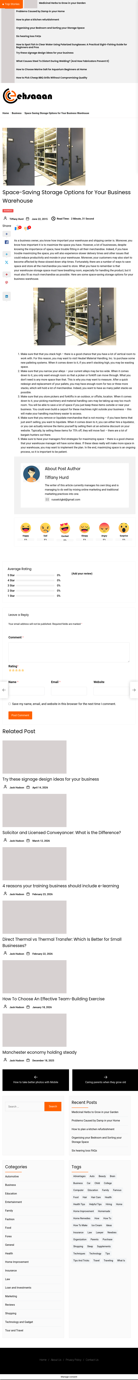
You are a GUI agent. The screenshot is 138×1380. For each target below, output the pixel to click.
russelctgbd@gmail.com (62, 499)
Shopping (10, 1313)
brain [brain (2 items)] (112, 1176)
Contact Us (92, 1359)
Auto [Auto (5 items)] (92, 1176)
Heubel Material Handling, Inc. (95, 358)
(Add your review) (81, 573)
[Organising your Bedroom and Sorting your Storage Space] (8, 29)
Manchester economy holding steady (39, 1052)
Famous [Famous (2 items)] (117, 1190)
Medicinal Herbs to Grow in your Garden (62, 3)
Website (99, 682)
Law (7, 1279)
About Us (56, 1359)
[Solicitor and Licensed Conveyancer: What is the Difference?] (34, 810)
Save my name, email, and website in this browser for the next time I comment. (64, 704)
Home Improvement (17, 1262)
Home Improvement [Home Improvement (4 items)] (83, 1211)
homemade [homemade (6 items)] (104, 1211)
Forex (8, 1236)
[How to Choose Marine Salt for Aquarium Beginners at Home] (8, 70)
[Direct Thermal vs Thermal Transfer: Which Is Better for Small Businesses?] (34, 917)
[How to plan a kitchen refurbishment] (8, 21)
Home (42, 1359)
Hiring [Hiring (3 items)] (109, 1204)
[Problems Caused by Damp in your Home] (8, 12)
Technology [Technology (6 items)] (95, 1253)
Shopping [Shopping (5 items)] (78, 1246)
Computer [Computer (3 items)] (78, 1190)
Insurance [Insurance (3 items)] (78, 1232)
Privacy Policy (73, 1359)
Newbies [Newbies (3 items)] (111, 1232)
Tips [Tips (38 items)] (107, 1253)
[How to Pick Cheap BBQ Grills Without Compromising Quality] (8, 79)
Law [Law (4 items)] (90, 1232)
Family (9, 1210)
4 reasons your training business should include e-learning (60, 886)
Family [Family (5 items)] (105, 1190)
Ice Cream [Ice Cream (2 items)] (97, 1225)
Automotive (12, 1176)
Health (9, 1253)
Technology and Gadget (19, 1322)
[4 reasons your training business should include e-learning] (34, 863)
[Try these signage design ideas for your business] (8, 54)
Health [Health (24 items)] (108, 1197)
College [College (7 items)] (108, 1183)
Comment (16, 637)
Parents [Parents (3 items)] (95, 1239)
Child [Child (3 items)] (97, 1183)
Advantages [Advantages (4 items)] (79, 1176)
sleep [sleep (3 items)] (90, 1246)
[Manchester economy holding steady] (34, 1030)
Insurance (11, 1270)
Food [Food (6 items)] (75, 1197)
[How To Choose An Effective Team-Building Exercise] (34, 976)
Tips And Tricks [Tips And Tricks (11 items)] (81, 1260)
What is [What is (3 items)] (121, 1260)
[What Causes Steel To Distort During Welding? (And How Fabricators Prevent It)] (8, 62)
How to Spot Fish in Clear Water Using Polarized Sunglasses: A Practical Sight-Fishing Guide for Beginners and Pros (71, 46)
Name (13, 682)
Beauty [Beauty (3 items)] (102, 1176)
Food (8, 1227)
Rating (13, 666)
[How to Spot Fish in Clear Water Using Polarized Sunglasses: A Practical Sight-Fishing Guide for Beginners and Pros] (8, 45)
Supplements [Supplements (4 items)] (104, 1246)
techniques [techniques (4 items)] (79, 1253)
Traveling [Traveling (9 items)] (108, 1260)
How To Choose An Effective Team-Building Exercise (53, 999)
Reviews (10, 1304)
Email (56, 682)
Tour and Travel (14, 1330)
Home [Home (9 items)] (119, 1204)
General (9, 1244)
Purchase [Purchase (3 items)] (107, 1239)
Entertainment (13, 1202)
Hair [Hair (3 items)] (85, 1197)
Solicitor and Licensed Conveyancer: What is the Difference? (61, 832)
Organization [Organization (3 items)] (79, 1239)
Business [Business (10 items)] (78, 1183)
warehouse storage (31, 270)
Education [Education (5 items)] (93, 1190)
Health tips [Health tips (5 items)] (79, 1204)
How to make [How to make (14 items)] (80, 1225)
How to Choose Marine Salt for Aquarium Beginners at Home (51, 69)
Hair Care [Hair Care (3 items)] (96, 1197)
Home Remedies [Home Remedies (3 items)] (81, 1218)
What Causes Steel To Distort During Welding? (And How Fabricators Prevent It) (62, 61)
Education (11, 1193)
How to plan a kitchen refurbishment (37, 19)
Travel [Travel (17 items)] (96, 1260)
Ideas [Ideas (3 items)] (109, 1225)
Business (8, 211)
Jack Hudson (17, 787)
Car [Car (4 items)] (88, 1183)
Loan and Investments (18, 1287)
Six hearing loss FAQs (28, 36)
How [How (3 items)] (97, 1218)
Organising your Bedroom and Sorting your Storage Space (50, 28)
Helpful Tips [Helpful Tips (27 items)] (95, 1204)
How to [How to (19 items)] (107, 1218)
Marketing (11, 1296)
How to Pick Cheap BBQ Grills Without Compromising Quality (51, 77)
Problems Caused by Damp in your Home (40, 11)
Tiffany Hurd (17, 219)
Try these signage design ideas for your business (45, 52)
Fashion (9, 1219)
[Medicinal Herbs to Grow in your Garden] (30, 4)
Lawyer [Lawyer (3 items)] (99, 1232)
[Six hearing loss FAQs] (8, 37)
